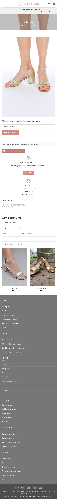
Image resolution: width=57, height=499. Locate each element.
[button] (3, 3)
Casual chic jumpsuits (9, 438)
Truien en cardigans (9, 475)
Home (22, 26)
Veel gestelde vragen (9, 319)
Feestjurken (6, 397)
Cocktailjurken (7, 405)
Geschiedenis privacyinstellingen (13, 348)
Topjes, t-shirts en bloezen (11, 471)
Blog (3, 373)
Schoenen (32, 26)
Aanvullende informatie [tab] (11, 218)
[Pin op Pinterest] (19, 205)
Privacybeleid (7, 340)
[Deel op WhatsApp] (3, 205)
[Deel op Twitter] (11, 205)
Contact (5, 327)
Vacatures (5, 311)
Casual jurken (6, 459)
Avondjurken (6, 401)
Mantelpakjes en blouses (11, 442)
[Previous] (1, 271)
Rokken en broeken (9, 467)
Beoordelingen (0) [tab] (9, 222)
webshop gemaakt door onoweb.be (41, 496)
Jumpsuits (5, 421)
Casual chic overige (9, 446)
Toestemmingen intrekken (11, 352)
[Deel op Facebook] (7, 205)
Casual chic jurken (8, 434)
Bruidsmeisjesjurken (9, 409)
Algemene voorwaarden (10, 323)
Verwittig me (10, 132)
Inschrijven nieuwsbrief (10, 381)
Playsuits (5, 463)
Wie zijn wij (6, 307)
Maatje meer (6, 417)
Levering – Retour (8, 315)
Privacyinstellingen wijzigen (12, 344)
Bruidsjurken (6, 413)
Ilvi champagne (42, 288)
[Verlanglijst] (49, 3)
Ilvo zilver (15, 288)
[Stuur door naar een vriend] (15, 205)
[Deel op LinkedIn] (23, 205)
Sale (3, 479)
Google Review (7, 377)
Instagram (5, 369)
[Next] (55, 271)
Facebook (5, 364)
